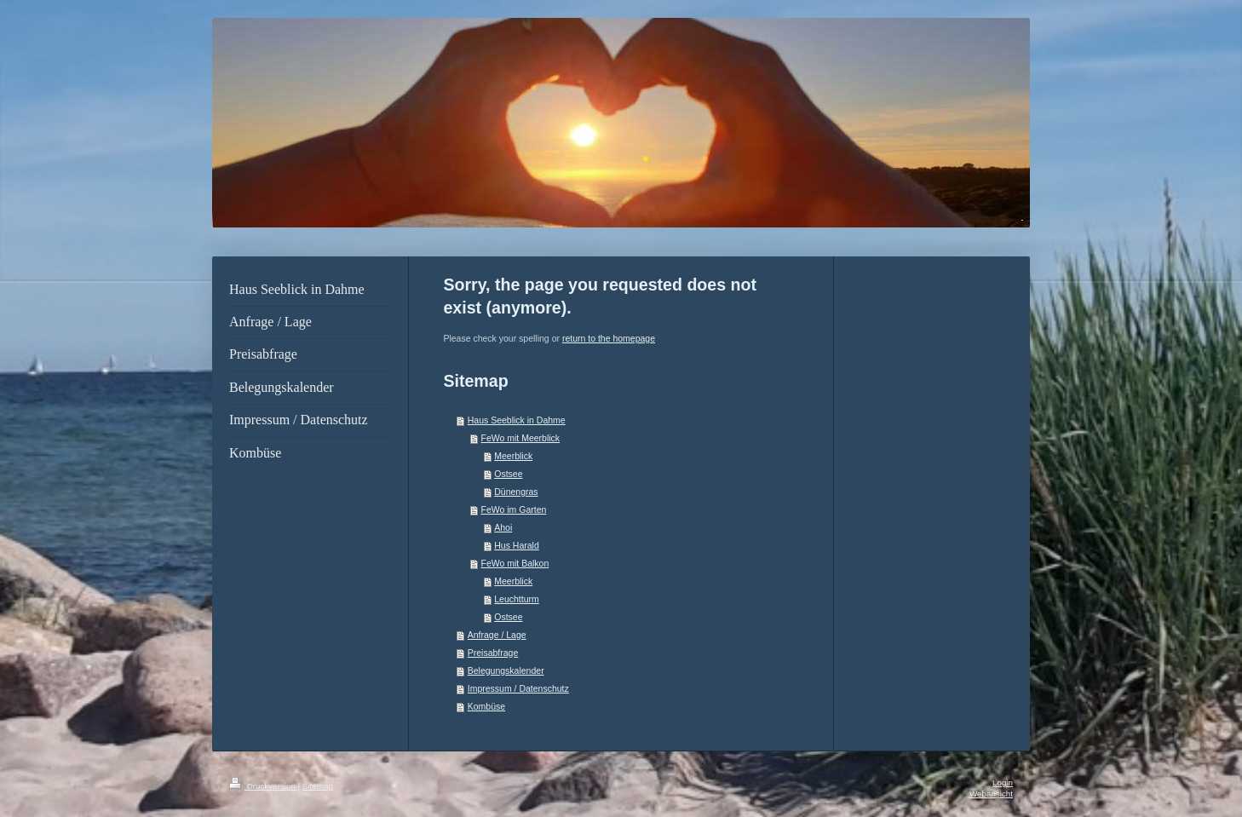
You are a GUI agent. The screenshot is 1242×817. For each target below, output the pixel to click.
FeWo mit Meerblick (520, 438)
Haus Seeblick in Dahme (517, 420)
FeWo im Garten (513, 509)
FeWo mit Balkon (514, 563)
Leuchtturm (516, 599)
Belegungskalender (506, 670)
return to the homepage (608, 338)
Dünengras (516, 491)
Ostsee (508, 474)
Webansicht (991, 793)
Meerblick (513, 456)
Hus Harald (516, 545)
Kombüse (486, 706)
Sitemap (317, 786)
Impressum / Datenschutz (518, 688)
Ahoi (503, 527)
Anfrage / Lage (497, 635)
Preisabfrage (493, 652)
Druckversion (263, 786)
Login (1002, 782)
